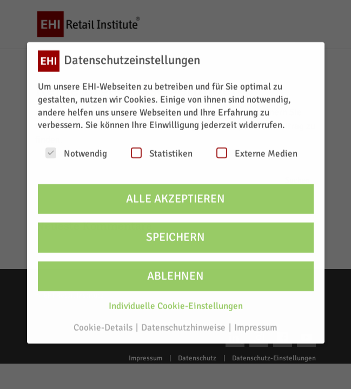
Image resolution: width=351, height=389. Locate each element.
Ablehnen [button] (175, 270)
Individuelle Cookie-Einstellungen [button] (176, 300)
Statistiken (162, 148)
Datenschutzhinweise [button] (184, 322)
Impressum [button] (255, 322)
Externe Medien (256, 148)
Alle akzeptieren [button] (175, 193)
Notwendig (76, 148)
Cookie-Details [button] (104, 322)
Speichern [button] (175, 232)
